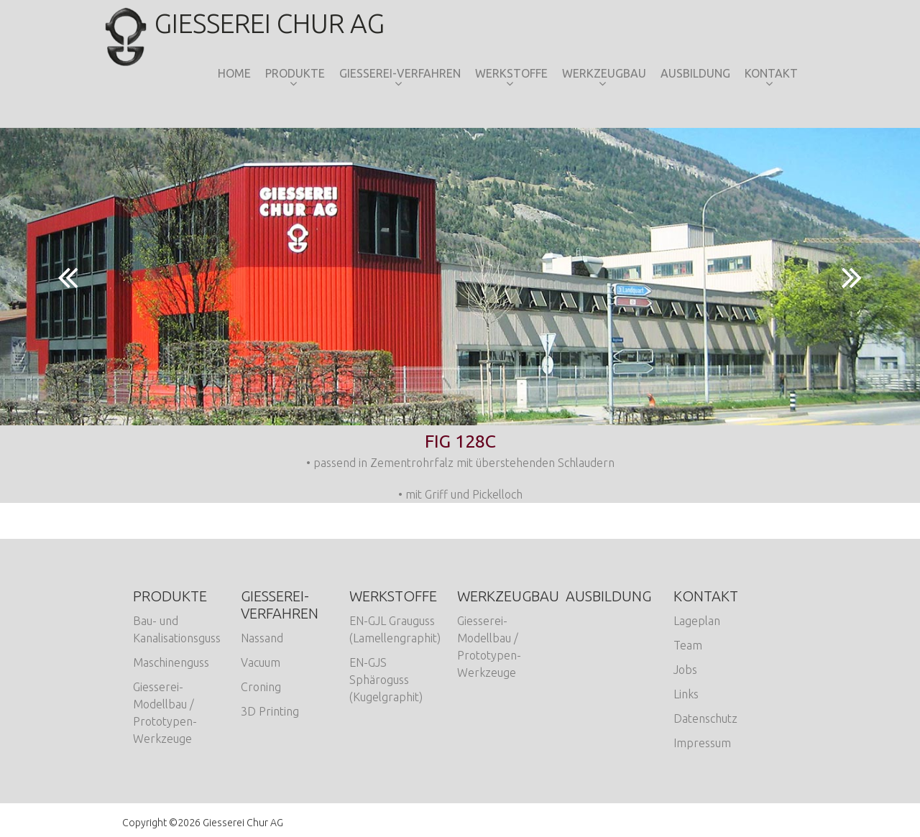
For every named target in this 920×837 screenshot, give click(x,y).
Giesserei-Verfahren (400, 73)
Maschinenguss (171, 662)
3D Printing (270, 711)
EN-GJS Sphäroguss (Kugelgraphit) (386, 679)
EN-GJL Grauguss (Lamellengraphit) (395, 629)
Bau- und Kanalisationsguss (177, 629)
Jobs (685, 669)
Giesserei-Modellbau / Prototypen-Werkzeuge (165, 712)
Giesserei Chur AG (253, 23)
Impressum (702, 742)
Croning (261, 686)
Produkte (295, 73)
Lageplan (696, 620)
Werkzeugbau (604, 73)
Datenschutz (705, 718)
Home (234, 73)
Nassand (262, 638)
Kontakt (771, 73)
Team (687, 645)
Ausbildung (695, 73)
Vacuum (260, 662)
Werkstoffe (511, 73)
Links (686, 694)
